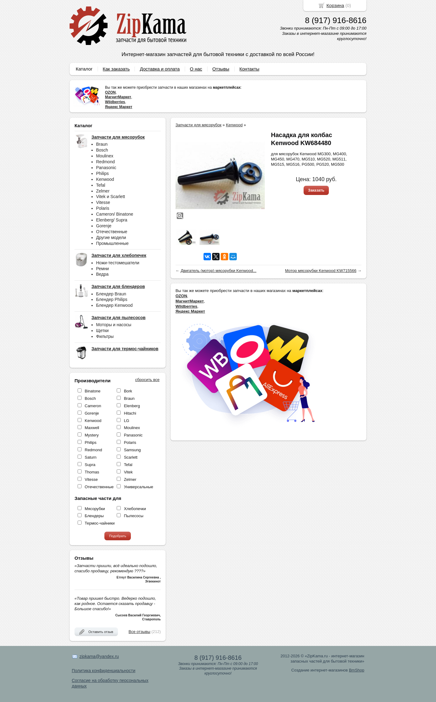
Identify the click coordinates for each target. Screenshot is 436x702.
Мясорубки (95, 508)
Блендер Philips (111, 299)
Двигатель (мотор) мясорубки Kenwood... (218, 270)
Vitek (128, 472)
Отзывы (220, 68)
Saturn (90, 457)
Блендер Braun (111, 293)
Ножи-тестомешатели (117, 262)
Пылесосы (133, 515)
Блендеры (94, 515)
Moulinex (104, 155)
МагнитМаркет (118, 97)
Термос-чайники (100, 523)
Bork (128, 391)
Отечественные (111, 231)
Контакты (250, 68)
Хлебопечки (135, 508)
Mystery (92, 435)
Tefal (100, 185)
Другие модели (111, 237)
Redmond (105, 161)
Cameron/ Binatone (114, 214)
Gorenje (103, 225)
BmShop (356, 670)
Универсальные (138, 487)
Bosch (102, 150)
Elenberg (132, 406)
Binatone (92, 391)
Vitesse (103, 202)
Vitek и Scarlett (110, 196)
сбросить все (147, 379)
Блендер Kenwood (114, 305)
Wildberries (115, 102)
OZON (110, 92)
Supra (90, 464)
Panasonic (106, 167)
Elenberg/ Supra (111, 219)
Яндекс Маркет (118, 107)
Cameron (93, 406)
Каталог (84, 68)
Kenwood (105, 179)
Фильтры (105, 336)
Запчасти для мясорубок (198, 125)
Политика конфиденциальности (103, 670)
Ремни (102, 268)
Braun (101, 144)
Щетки (102, 330)
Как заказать (116, 68)
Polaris (102, 208)
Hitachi (130, 413)
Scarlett (130, 457)
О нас (196, 68)
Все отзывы (139, 631)
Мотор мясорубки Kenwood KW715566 (321, 270)
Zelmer (103, 191)
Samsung (132, 450)
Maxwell (92, 427)
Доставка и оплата (160, 68)
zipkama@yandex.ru (99, 656)
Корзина (335, 5)
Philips (102, 173)
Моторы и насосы (113, 324)
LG (126, 420)
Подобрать (117, 536)
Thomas (92, 472)
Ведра (102, 274)
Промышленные (112, 243)
